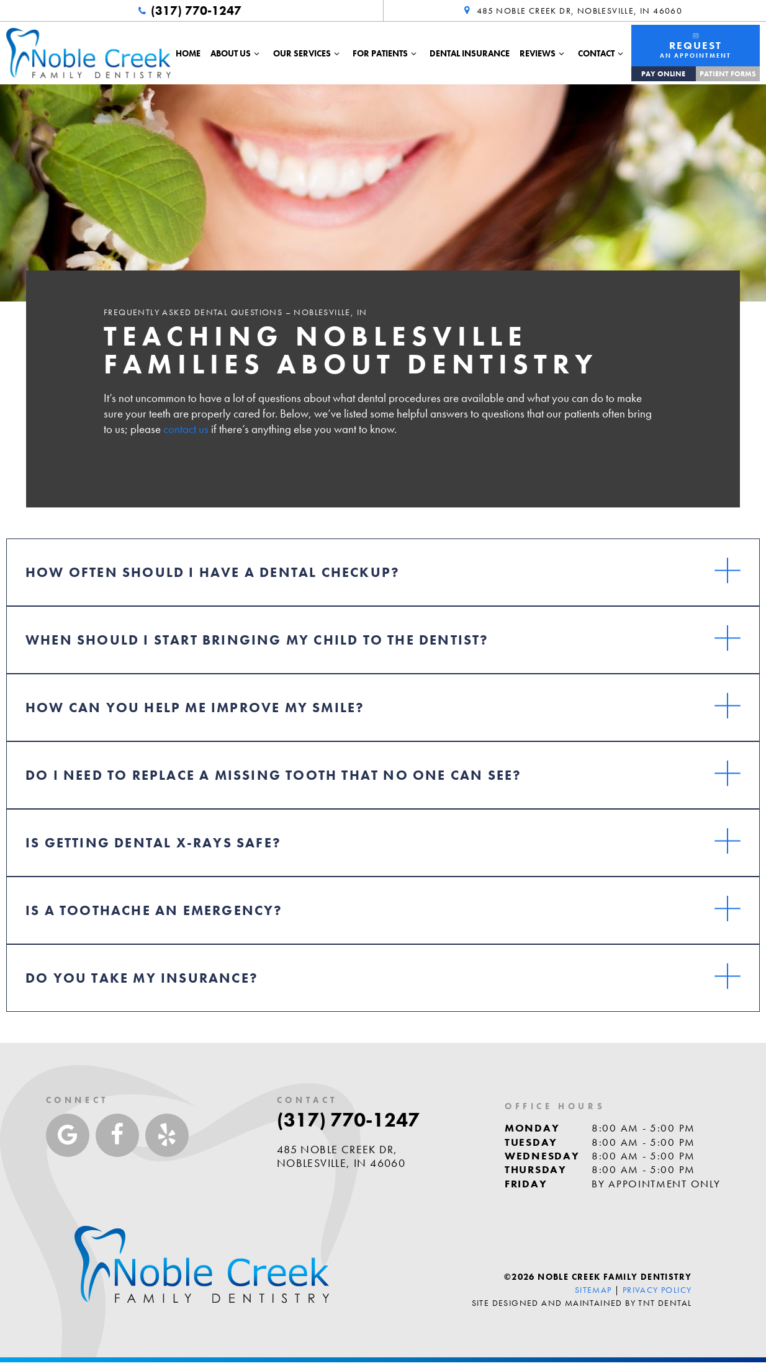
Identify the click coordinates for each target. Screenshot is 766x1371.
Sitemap (593, 1289)
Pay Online (663, 74)
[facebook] (117, 1135)
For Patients (386, 53)
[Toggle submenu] (257, 53)
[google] (67, 1135)
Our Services (308, 53)
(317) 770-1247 (188, 10)
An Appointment (695, 46)
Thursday (536, 1169)
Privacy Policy (657, 1289)
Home (188, 53)
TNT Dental (665, 1302)
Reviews (544, 53)
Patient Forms (728, 74)
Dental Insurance (470, 53)
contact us (186, 429)
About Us (236, 53)
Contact (602, 53)
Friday (526, 1183)
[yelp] (167, 1135)
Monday (532, 1128)
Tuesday (531, 1142)
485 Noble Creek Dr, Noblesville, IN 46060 (571, 10)
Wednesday (542, 1156)
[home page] (88, 53)
